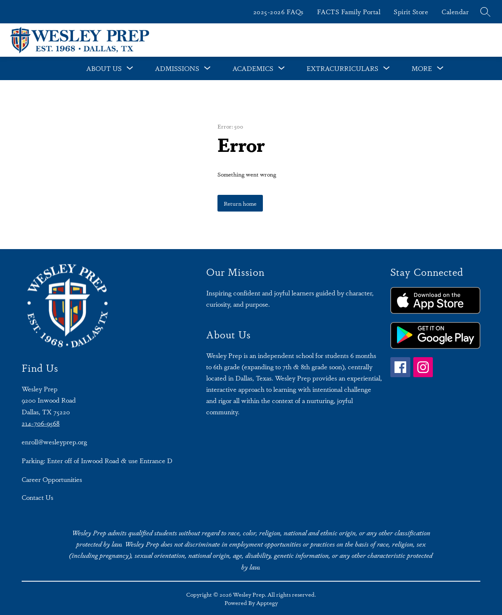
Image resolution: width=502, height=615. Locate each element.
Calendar (455, 11)
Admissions (177, 68)
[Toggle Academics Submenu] (282, 68)
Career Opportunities (52, 479)
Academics (252, 68)
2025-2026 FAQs (278, 11)
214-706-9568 (41, 423)
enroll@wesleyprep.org (54, 441)
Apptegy (267, 602)
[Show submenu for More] (422, 68)
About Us (104, 68)
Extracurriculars (342, 68)
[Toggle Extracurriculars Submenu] (387, 68)
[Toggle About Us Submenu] (130, 68)
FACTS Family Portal (349, 11)
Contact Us (37, 497)
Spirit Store (411, 11)
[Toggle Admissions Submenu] (207, 68)
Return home (240, 203)
